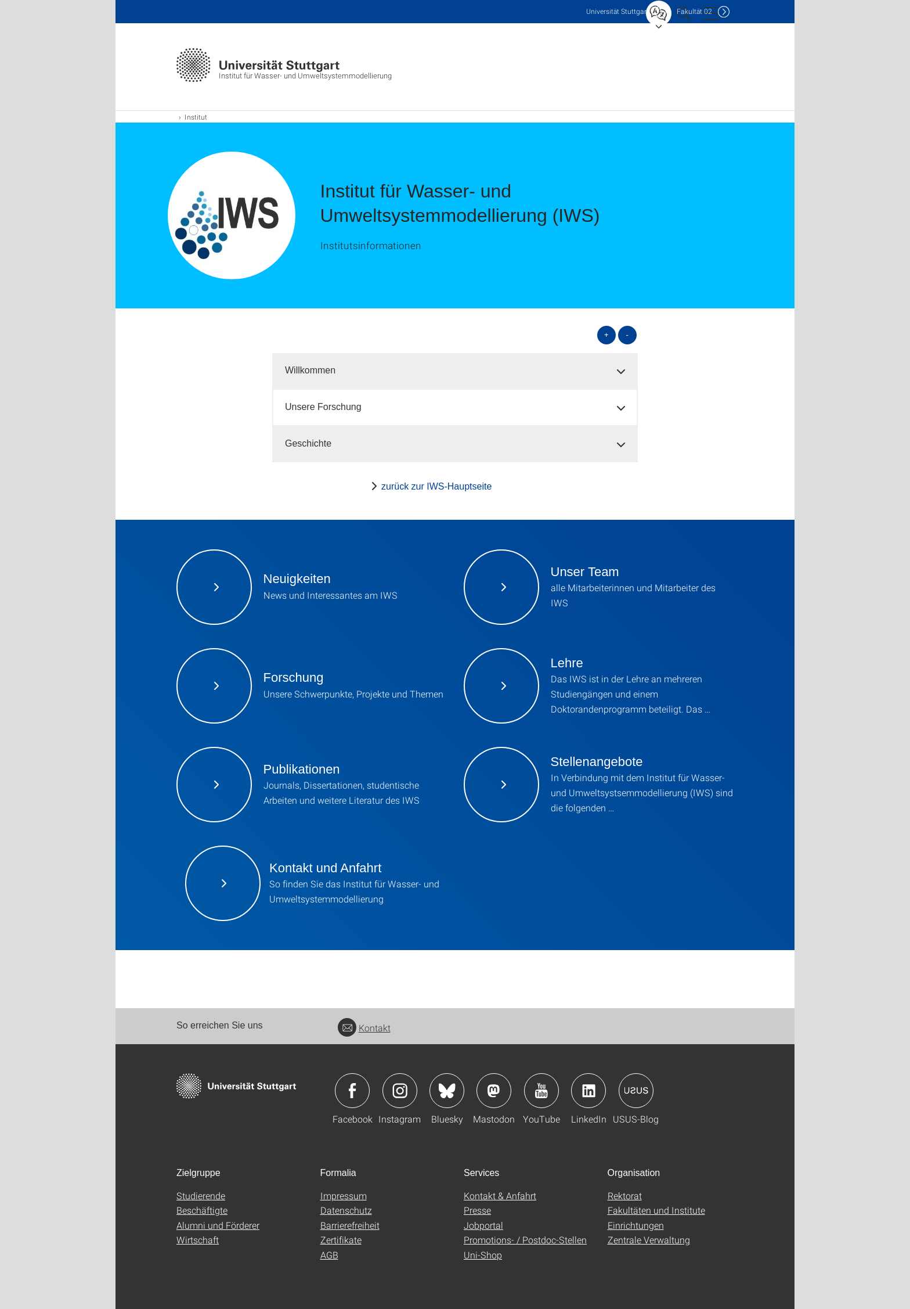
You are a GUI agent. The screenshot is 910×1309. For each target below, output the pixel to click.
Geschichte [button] (308, 443)
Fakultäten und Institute (656, 1210)
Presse (477, 1210)
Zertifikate (341, 1240)
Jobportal (483, 1225)
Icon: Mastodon (493, 1090)
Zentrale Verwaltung (649, 1240)
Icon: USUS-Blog (636, 1090)
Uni (617, 11)
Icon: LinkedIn (588, 1090)
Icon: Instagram (399, 1090)
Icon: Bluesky (446, 1090)
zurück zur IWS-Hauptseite (436, 486)
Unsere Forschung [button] (323, 407)
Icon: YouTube (541, 1090)
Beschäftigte (202, 1210)
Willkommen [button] (310, 370)
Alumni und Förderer (217, 1225)
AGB (329, 1255)
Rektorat (625, 1195)
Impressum (343, 1195)
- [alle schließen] (627, 334)
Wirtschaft (197, 1240)
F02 (694, 11)
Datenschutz (346, 1210)
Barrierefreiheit (350, 1225)
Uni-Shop (483, 1255)
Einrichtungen (636, 1225)
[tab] (455, 371)
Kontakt (364, 1028)
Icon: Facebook (352, 1090)
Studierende (200, 1195)
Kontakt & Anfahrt (500, 1195)
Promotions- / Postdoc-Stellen (525, 1240)
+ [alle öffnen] (606, 334)
